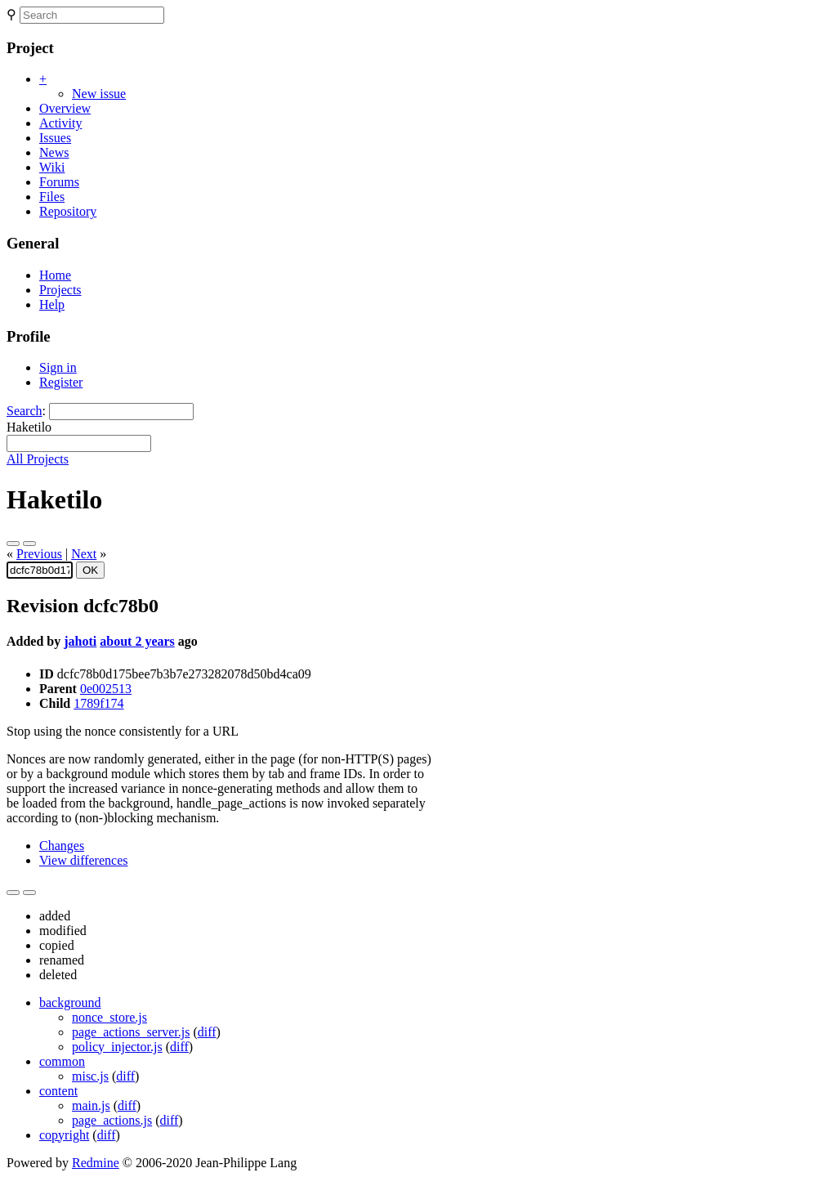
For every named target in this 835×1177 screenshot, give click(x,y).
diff (207, 1032)
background (70, 1002)
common (62, 1061)
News (54, 152)
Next (83, 554)
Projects (60, 290)
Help (52, 304)
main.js (91, 1105)
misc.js (90, 1076)
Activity (60, 123)
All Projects (38, 459)
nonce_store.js (109, 1017)
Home (55, 275)
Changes (61, 846)
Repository (67, 211)
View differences (83, 860)
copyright (64, 1135)
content (58, 1091)
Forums (59, 182)
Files (52, 197)
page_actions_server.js (131, 1032)
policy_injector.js (117, 1047)
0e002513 (106, 689)
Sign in (58, 367)
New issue (99, 94)
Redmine (95, 1163)
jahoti (80, 641)
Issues (55, 138)
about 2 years (137, 641)
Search (24, 411)
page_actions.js (112, 1120)
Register (61, 382)
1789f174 (98, 703)
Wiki (52, 167)
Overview (65, 108)
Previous (39, 554)
